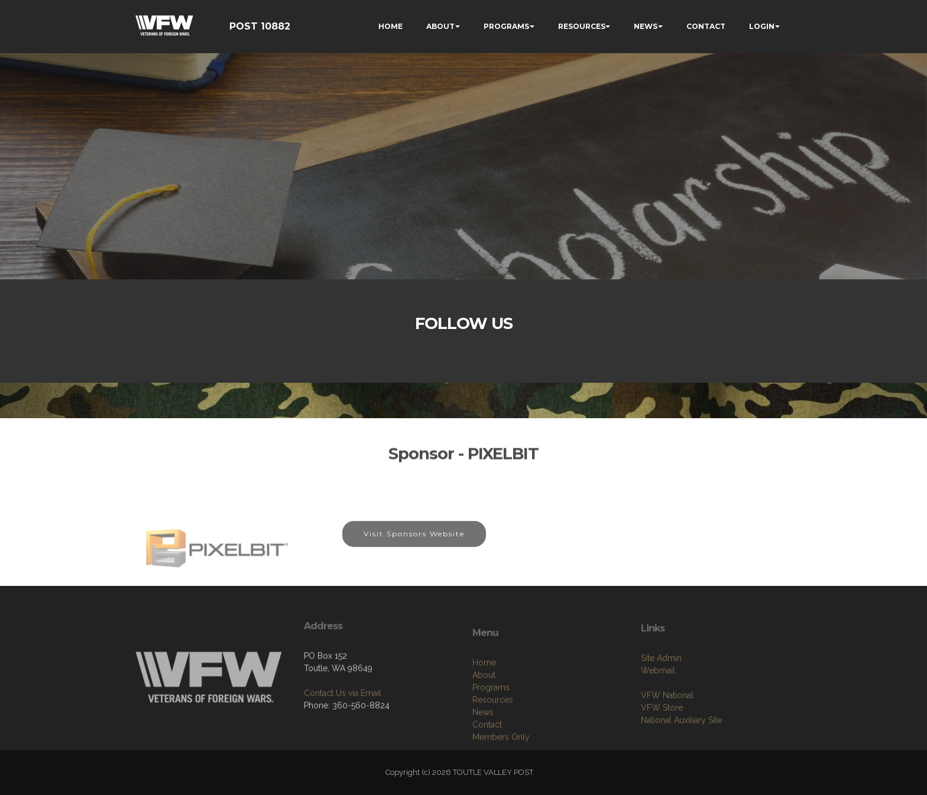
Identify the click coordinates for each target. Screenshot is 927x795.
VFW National (667, 742)
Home (484, 720)
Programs (491, 745)
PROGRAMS (506, 26)
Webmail (658, 717)
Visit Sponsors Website (414, 545)
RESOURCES (581, 26)
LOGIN (761, 26)
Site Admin (661, 705)
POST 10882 (259, 26)
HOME (390, 26)
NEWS (645, 26)
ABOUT (440, 26)
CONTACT (705, 26)
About (483, 733)
